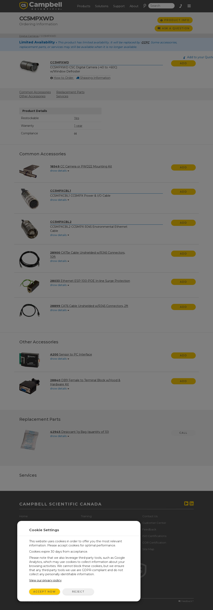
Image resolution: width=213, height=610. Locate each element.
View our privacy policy (45, 580)
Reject (78, 591)
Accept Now (44, 591)
